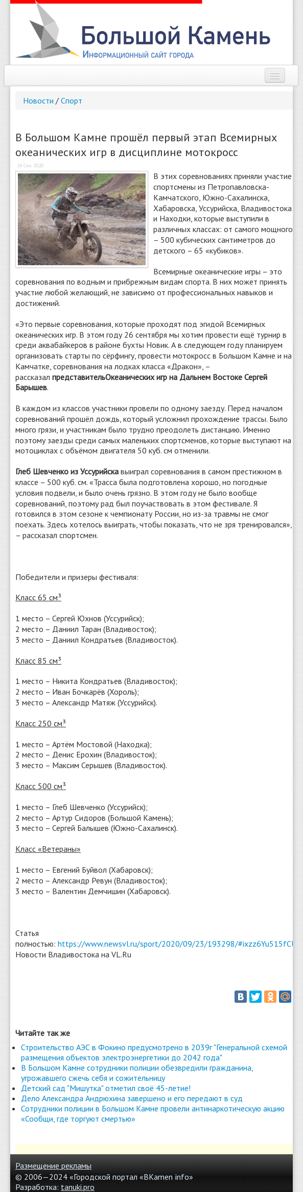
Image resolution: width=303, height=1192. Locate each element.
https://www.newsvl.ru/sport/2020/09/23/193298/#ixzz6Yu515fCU (177, 944)
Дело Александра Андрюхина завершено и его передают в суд (132, 1098)
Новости (38, 100)
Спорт (71, 100)
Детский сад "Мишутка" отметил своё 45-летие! (106, 1088)
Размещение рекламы (53, 1165)
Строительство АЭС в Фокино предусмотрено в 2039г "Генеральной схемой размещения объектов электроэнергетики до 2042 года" (154, 1052)
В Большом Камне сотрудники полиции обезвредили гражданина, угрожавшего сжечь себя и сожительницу (137, 1072)
